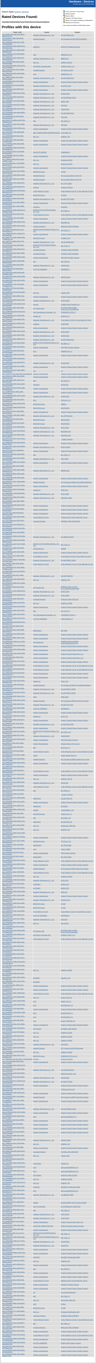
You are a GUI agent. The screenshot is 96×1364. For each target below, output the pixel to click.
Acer (34, 849)
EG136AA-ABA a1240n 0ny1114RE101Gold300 (69, 931)
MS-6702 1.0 (65, 748)
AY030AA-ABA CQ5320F (69, 250)
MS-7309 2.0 (65, 1296)
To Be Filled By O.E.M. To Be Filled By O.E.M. (77, 191)
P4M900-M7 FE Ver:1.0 (69, 1056)
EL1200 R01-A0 (66, 798)
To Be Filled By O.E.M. (41, 191)
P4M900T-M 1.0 (66, 351)
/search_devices (21, 12)
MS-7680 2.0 (65, 791)
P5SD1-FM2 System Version (71, 1343)
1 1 (62, 371)
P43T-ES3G (65, 1214)
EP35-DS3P (65, 332)
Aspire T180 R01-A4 (68, 1021)
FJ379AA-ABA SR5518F (69, 1152)
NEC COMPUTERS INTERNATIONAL (46, 133)
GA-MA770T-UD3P (67, 199)
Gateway (36, 324)
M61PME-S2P (66, 431)
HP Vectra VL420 (67, 70)
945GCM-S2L (65, 277)
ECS (34, 55)
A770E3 (63, 195)
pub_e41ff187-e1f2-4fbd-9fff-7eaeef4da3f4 (17, 374)
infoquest (36, 385)
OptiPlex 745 (65, 137)
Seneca (35, 304)
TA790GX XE (65, 238)
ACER (35, 755)
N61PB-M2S (65, 408)
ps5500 (63, 549)
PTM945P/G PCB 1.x (68, 615)
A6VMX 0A (65, 1164)
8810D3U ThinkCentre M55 (70, 1187)
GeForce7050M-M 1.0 (68, 1117)
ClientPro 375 (65, 978)
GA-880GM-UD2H (67, 537)
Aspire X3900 (65, 849)
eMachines (37, 798)
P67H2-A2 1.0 (66, 400)
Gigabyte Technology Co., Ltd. (43, 35)
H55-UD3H (65, 459)
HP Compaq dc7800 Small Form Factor (74, 1097)
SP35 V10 (64, 490)
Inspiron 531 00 (66, 998)
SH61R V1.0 (65, 316)
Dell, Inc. (36, 62)
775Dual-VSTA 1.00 (68, 1089)
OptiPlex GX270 (66, 62)
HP (34, 1292)
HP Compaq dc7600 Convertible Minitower (76, 685)
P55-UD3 (64, 117)
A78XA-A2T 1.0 (66, 814)
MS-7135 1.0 (65, 230)
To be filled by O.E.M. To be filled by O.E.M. (76, 320)
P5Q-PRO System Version (70, 258)
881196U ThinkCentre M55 (70, 1257)
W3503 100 (65, 884)
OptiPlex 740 (65, 1144)
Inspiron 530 (65, 293)
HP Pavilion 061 (38, 308)
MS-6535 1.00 (66, 818)
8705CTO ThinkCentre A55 (70, 47)
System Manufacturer (40, 673)
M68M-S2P (65, 59)
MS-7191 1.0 (65, 611)
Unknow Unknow (67, 187)
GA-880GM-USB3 (67, 1195)
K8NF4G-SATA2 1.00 (68, 1074)
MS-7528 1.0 (65, 1234)
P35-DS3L (64, 1044)
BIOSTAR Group (39, 172)
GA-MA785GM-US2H (68, 98)
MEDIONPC (37, 631)
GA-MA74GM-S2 (67, 576)
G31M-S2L (64, 385)
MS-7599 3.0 (65, 1269)
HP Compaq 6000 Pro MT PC (71, 176)
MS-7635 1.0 (65, 381)
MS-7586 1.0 (65, 121)
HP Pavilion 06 (38, 642)
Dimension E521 (66, 160)
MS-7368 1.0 (65, 211)
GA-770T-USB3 (66, 183)
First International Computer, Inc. (44, 312)
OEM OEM (64, 697)
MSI (34, 121)
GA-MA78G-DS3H (67, 724)
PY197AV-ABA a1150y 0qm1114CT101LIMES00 (70, 308)
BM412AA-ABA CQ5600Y (70, 226)
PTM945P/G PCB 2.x (68, 312)
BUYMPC (36, 978)
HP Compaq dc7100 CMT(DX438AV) (74, 39)
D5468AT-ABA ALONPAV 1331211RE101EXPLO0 (69, 642)
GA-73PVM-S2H (66, 416)
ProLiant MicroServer (68, 1292)
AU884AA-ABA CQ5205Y (70, 1316)
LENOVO (36, 47)
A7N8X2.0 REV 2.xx (68, 935)
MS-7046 (64, 631)
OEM (35, 697)
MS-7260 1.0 (65, 1210)
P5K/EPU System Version (70, 1285)
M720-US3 (64, 880)
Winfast (35, 810)
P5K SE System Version (69, 740)
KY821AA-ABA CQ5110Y (70, 599)
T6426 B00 (65, 324)
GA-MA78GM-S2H (67, 35)
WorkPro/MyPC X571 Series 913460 (73, 1203)
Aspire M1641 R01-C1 (68, 755)
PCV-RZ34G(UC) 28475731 (70, 1206)
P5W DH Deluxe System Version (72, 1226)
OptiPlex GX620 (66, 876)
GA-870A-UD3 (66, 86)
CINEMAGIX (65, 152)
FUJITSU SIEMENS (40, 269)
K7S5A (63, 1304)
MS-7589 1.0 (65, 1324)
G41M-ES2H (65, 94)
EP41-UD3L (65, 494)
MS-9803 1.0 (65, 344)
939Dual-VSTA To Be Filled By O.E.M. (74, 1281)
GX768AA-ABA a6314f (69, 1029)
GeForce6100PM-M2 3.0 (69, 1167)
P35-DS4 (64, 105)
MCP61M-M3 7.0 (67, 1005)
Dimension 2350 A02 (68, 826)
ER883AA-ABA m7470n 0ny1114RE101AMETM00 (70, 588)
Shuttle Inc (36, 490)
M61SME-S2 (65, 222)
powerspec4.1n (38, 549)
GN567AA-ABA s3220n (69, 1175)
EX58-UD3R (65, 301)
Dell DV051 (65, 923)
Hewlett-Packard (39, 39)
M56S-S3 (64, 892)
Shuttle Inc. (37, 316)
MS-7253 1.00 (66, 732)
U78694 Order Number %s (70, 304)
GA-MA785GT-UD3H (68, 689)
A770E (63, 172)
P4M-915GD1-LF (67, 619)
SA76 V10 (64, 716)
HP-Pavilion (37, 1029)
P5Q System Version (68, 853)
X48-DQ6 (64, 919)
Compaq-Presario (39, 226)
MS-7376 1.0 (65, 246)
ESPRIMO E (65, 269)
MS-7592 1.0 (65, 455)
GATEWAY (37, 884)
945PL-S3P (65, 101)
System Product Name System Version (74, 82)
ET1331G (64, 806)
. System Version (67, 439)
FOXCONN (37, 1164)
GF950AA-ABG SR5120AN (70, 521)
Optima (35, 1203)
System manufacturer (40, 82)
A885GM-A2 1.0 (66, 55)
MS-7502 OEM (66, 845)
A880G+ (64, 404)
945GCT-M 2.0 (66, 1001)
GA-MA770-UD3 (66, 1082)
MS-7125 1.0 (65, 1238)
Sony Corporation (39, 1206)
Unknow (36, 187)
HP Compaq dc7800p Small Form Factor (75, 759)
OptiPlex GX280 (66, 603)
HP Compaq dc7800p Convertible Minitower (76, 482)
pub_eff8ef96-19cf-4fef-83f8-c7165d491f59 (17, 1059)
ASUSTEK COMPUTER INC (43, 1226)
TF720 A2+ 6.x (66, 841)
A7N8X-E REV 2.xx (67, 66)
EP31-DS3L (65, 428)
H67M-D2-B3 (65, 900)
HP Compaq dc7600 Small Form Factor (74, 701)
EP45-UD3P (65, 592)
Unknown (36, 207)
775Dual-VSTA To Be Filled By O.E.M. (74, 517)
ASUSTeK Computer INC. (42, 66)
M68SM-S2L (65, 471)
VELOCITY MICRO (40, 152)
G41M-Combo (66, 1140)
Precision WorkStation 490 (70, 1312)
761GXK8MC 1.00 (67, 810)
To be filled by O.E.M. (40, 556)
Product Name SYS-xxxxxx (70, 744)
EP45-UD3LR (65, 447)
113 (34, 371)
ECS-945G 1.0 (66, 133)
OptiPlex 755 (65, 580)
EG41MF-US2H (66, 498)
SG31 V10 (64, 681)
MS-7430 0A (65, 262)
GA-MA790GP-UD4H (68, 560)
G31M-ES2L (65, 109)
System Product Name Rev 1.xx (72, 654)
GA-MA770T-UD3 (67, 705)
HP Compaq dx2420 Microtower (72, 1048)
